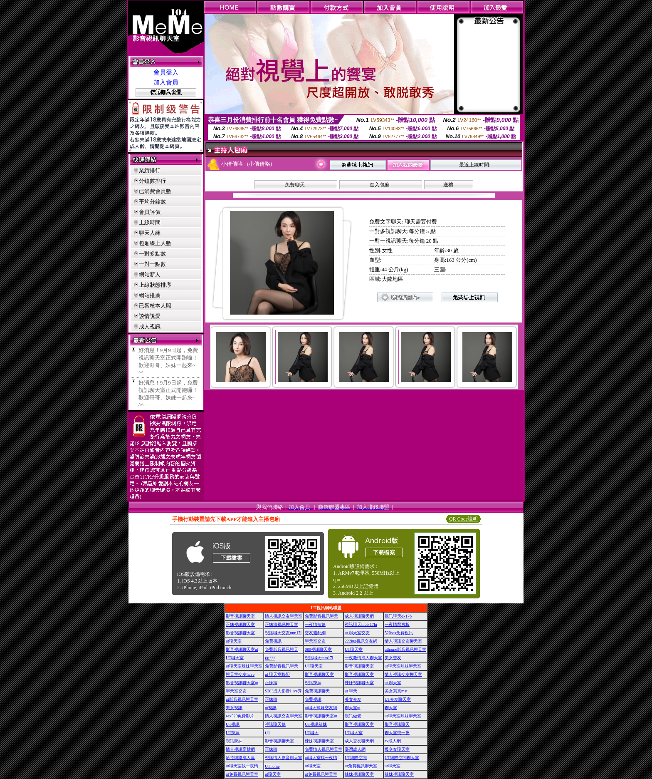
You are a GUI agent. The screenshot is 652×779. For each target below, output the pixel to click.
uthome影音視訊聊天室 (405, 649)
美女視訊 (234, 707)
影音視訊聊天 (397, 724)
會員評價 (150, 212)
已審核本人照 (155, 306)
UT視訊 (233, 724)
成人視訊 (150, 326)
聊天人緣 (150, 233)
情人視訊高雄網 (240, 749)
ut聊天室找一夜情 (321, 757)
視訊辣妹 (313, 682)
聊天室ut (353, 707)
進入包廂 (380, 185)
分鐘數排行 (152, 181)
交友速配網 (315, 632)
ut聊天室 (234, 641)
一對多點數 (152, 254)
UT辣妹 (233, 732)
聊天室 (391, 707)
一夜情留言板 (397, 624)
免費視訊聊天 (317, 691)
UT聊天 (312, 732)
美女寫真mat (396, 691)
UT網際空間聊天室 (402, 757)
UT (267, 733)
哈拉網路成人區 (240, 757)
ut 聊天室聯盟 (277, 674)
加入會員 (165, 82)
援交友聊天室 (397, 749)
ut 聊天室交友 (357, 632)
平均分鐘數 (152, 201)
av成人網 (393, 741)
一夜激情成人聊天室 (363, 657)
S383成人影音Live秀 (283, 691)
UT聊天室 (354, 649)
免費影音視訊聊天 (321, 616)
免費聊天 (295, 185)
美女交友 (393, 657)
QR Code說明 (463, 519)
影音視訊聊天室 (240, 616)
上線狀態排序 (155, 285)
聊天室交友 (315, 641)
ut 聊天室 (393, 682)
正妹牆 (271, 682)
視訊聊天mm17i (319, 657)
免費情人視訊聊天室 (323, 749)
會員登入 (165, 72)
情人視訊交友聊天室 (283, 616)
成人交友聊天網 (359, 741)
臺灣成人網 (355, 749)
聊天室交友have (240, 674)
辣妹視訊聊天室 (359, 682)
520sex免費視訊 (399, 632)
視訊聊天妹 (275, 724)
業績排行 (150, 170)
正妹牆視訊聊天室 (281, 624)
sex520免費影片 (240, 716)
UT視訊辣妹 (316, 724)
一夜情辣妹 (315, 624)
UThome (272, 766)
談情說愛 (150, 316)
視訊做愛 (353, 716)
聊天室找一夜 (397, 732)
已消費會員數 (155, 191)
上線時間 (150, 222)
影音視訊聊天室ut (242, 649)
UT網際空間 (356, 757)
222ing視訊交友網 (361, 641)
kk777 (270, 658)
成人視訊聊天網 (359, 616)
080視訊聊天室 (318, 649)
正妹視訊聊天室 (240, 624)
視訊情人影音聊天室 (283, 757)
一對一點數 (152, 264)
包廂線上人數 (155, 243)
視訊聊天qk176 (398, 616)
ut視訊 (271, 707)
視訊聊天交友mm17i (283, 632)
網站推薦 (150, 295)
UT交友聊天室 (398, 699)
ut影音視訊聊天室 (242, 699)
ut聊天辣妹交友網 (321, 707)
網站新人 (150, 274)
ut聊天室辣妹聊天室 (244, 666)
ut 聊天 (351, 691)
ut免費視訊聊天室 (361, 766)
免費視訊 (273, 641)
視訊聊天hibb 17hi (361, 624)
